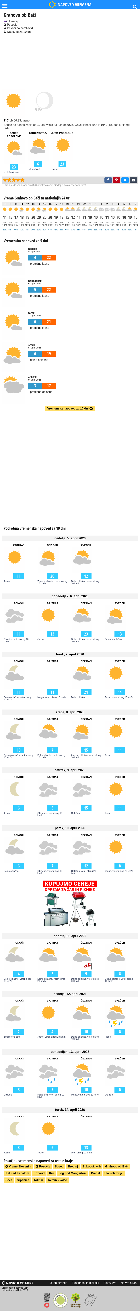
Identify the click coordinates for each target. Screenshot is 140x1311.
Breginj (73, 1166)
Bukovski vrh (91, 1166)
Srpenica (23, 1180)
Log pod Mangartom (73, 1173)
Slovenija (11, 21)
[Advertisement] (70, 61)
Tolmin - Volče (57, 1180)
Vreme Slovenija (18, 1166)
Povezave (110, 1282)
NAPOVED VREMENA (70, 4)
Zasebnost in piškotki (85, 1282)
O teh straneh (58, 1282)
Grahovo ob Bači (117, 1166)
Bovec (59, 1166)
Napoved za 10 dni (17, 31)
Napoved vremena (17, 1282)
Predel (95, 1173)
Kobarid (39, 1173)
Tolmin (38, 1180)
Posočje (10, 24)
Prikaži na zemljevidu (19, 28)
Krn (51, 1173)
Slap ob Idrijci (114, 1173)
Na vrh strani (129, 1282)
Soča (8, 1180)
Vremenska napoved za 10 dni (70, 408)
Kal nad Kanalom (17, 1173)
